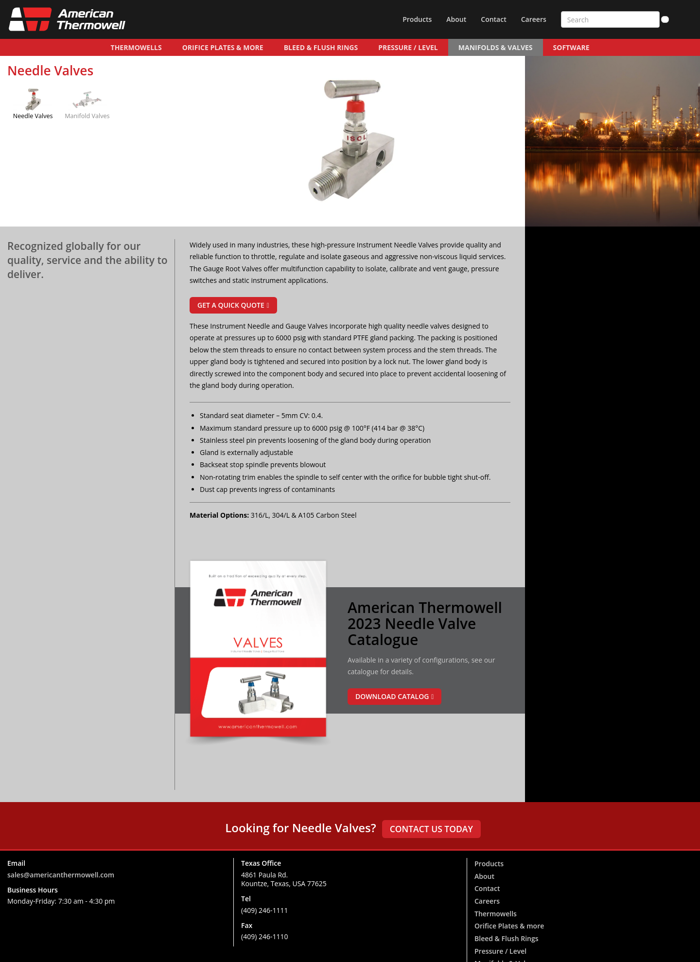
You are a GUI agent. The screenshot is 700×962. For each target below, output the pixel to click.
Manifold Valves (87, 116)
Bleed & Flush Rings (321, 47)
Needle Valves (33, 116)
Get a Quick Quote (230, 305)
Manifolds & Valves (495, 47)
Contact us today (431, 829)
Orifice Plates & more (222, 47)
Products (417, 19)
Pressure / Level (408, 47)
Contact (493, 19)
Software (571, 47)
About (456, 19)
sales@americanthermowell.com (60, 874)
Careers (533, 19)
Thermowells (136, 47)
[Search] (665, 19)
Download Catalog (392, 696)
